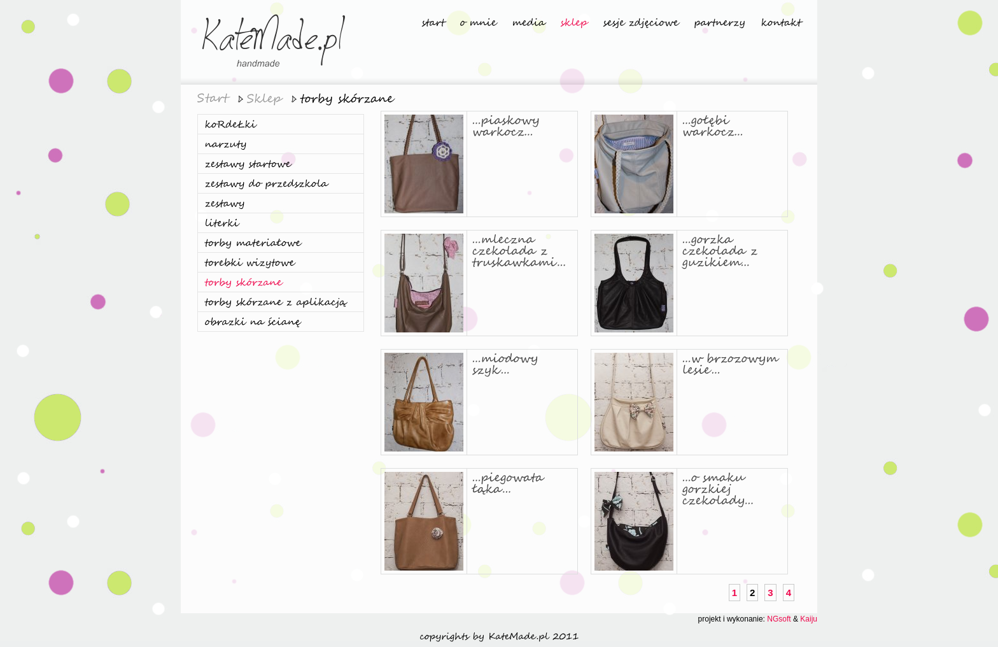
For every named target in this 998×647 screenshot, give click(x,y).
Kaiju (808, 619)
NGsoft (779, 619)
